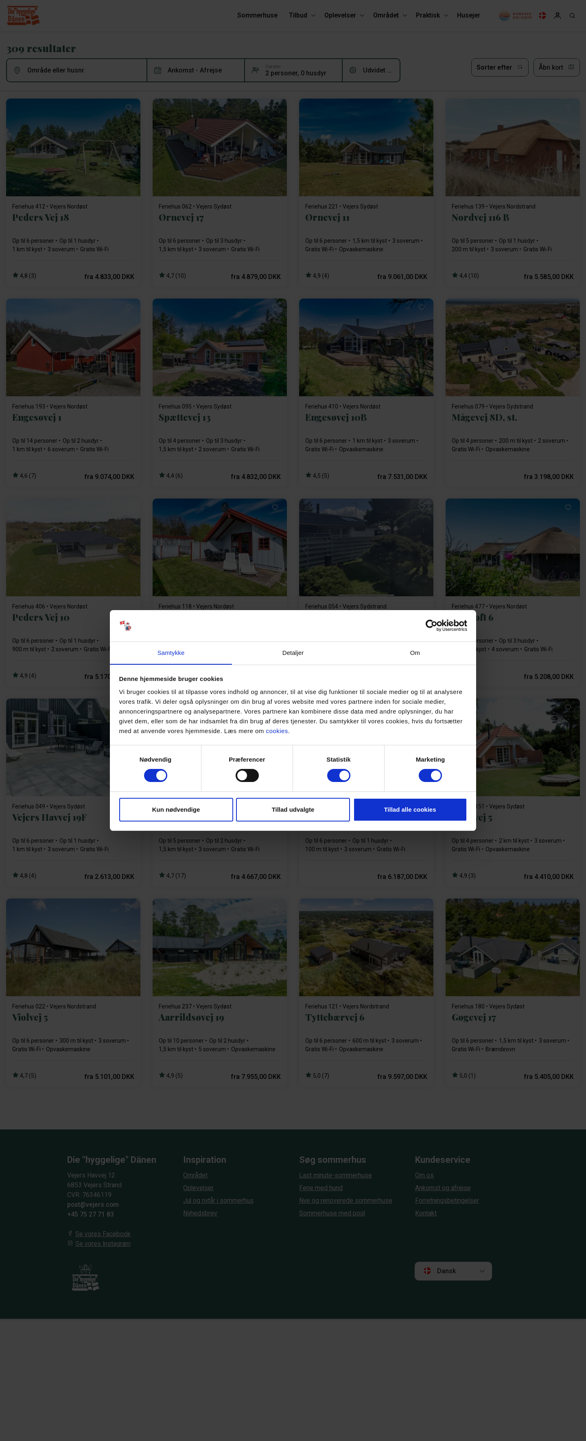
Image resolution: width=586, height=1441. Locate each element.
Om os (424, 1175)
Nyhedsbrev (200, 1213)
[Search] (572, 16)
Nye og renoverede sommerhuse (346, 1200)
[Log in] (557, 16)
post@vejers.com (93, 1204)
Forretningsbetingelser (447, 1200)
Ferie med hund (321, 1188)
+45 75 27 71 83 (90, 1214)
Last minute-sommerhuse (335, 1175)
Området (195, 1175)
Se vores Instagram (103, 1244)
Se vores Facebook (103, 1234)
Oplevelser (198, 1188)
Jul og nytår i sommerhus (219, 1200)
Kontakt (426, 1213)
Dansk (439, 1271)
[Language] (542, 16)
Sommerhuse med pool (332, 1213)
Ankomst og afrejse (443, 1188)
